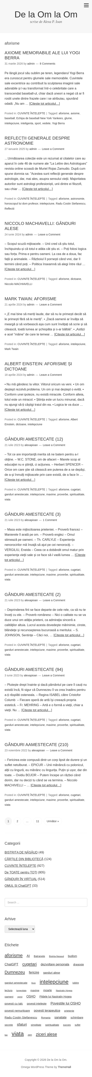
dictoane (76, 278)
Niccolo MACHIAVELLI (18, 284)
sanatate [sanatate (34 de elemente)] (60, 1017)
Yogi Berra (58, 123)
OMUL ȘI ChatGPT (18, 885)
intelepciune (12, 123)
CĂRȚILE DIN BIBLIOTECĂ (24, 859)
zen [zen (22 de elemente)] (30, 1034)
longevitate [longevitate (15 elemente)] (21, 990)
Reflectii (9, 208)
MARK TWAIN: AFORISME (30, 298)
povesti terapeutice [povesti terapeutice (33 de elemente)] (47, 1010)
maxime (51, 494)
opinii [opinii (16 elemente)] (19, 997)
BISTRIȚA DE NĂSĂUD (21, 852)
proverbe (62, 494)
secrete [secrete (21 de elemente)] (9, 1024)
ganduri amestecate (17, 494)
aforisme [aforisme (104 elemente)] (14, 955)
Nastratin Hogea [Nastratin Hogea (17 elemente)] (64, 990)
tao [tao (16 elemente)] (6, 1035)
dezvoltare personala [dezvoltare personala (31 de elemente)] (55, 964)
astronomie (77, 198)
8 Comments (47, 63)
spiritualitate (77, 494)
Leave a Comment (53, 149)
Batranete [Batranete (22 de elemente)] (39, 956)
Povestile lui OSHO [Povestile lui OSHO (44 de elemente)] (66, 1003)
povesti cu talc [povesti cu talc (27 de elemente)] (14, 1003)
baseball (10, 118)
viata (8, 499)
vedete (46, 123)
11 (37, 821)
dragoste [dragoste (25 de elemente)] (78, 964)
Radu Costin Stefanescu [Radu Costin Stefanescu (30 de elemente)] (21, 1017)
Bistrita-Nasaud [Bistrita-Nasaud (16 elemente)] (56, 956)
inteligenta (27, 123)
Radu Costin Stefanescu (70, 203)
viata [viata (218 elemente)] (18, 1033)
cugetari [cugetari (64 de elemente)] (29, 964)
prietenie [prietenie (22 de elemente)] (69, 1010)
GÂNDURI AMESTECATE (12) (34, 439)
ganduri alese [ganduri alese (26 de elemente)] (51, 972)
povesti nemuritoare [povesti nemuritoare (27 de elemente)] (17, 1010)
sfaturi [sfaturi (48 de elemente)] (22, 1024)
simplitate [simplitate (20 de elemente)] (36, 1025)
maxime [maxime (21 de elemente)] (34, 990)
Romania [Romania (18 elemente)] (45, 1017)
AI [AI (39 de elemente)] (28, 956)
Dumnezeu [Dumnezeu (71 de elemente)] (15, 972)
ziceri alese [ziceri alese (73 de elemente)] (46, 1034)
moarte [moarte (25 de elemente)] (47, 990)
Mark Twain (12, 349)
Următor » (53, 821)
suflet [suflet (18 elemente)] (77, 1025)
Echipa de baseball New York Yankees (39, 118)
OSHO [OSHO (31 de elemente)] (30, 996)
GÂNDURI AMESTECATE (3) (33, 514)
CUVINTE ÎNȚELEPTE (31, 113)
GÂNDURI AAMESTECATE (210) (36, 744)
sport (38, 123)
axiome (75, 113)
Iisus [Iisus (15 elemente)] (33, 983)
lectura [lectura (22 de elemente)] (9, 990)
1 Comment (50, 520)
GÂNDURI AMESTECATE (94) (34, 669)
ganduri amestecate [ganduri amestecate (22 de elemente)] (16, 982)
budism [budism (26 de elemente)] (72, 956)
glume (68, 118)
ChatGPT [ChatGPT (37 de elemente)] (11, 964)
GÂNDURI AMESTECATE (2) (33, 594)
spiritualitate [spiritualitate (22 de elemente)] (52, 1024)
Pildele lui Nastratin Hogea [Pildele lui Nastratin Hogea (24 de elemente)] (55, 996)
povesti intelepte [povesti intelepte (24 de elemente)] (36, 1003)
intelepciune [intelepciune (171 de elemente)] (54, 982)
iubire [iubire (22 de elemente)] (75, 982)
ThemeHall (64, 1067)
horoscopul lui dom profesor (21, 203)
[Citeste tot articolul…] (44, 103)
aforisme (64, 113)
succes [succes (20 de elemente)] (67, 1025)
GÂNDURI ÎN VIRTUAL (21, 879)
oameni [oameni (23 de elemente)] (9, 996)
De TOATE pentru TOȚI (21, 872)
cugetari (75, 489)
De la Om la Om (46, 14)
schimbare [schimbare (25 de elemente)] (77, 1017)
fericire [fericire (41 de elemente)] (34, 972)
